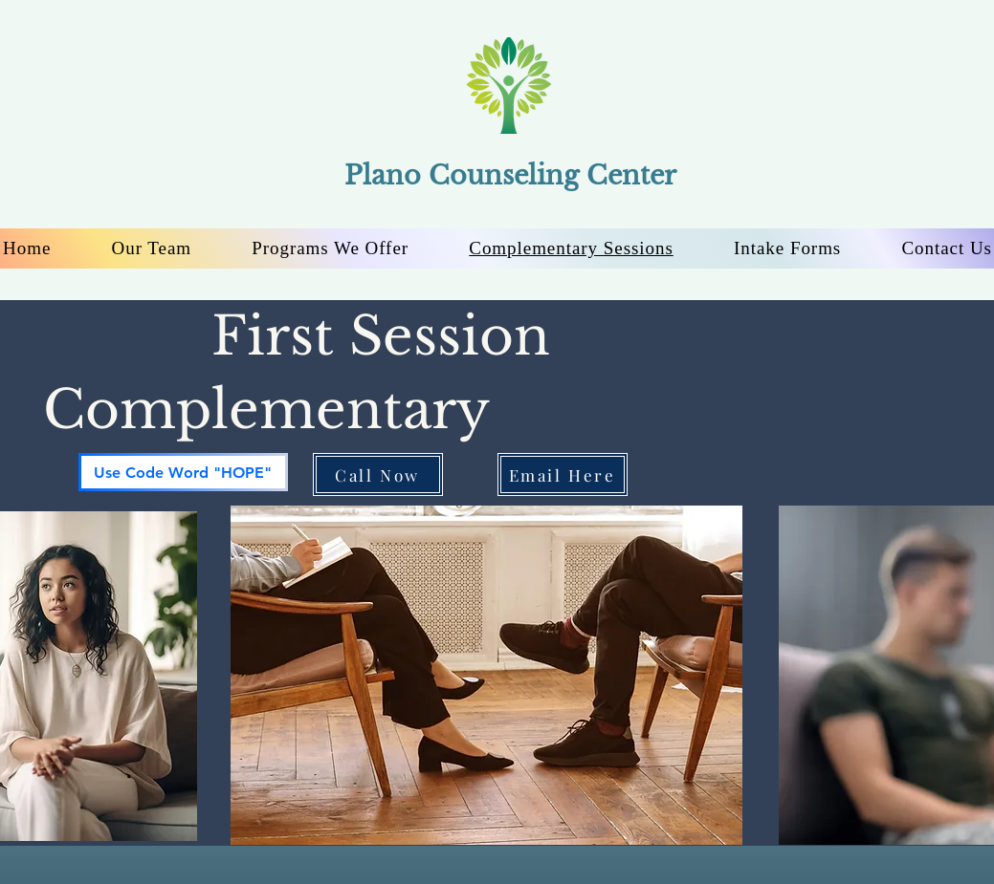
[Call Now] (378, 474)
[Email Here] (562, 474)
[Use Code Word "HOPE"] (183, 472)
